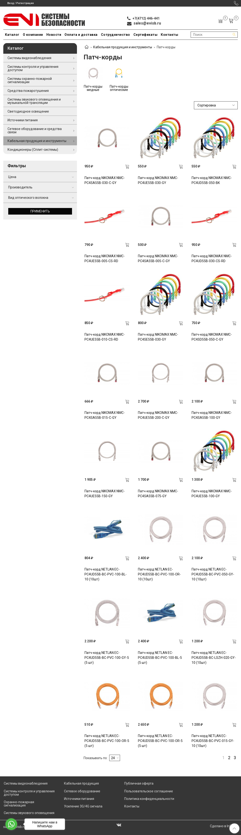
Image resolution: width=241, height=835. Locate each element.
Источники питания (23, 120)
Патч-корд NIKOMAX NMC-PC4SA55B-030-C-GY (104, 180)
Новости (53, 35)
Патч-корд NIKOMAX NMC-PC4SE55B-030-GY (158, 337)
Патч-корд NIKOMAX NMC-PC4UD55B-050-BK (212, 180)
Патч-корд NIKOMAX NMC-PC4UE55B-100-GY (212, 493)
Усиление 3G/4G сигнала (83, 806)
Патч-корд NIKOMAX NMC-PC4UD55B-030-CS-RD (212, 258)
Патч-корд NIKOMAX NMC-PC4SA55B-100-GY (212, 415)
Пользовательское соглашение (148, 791)
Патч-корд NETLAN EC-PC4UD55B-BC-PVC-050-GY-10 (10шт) (213, 574)
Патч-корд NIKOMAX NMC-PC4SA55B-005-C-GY (158, 258)
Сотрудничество (115, 35)
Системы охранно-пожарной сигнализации (30, 80)
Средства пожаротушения (28, 91)
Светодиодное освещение (28, 111)
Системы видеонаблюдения (29, 58)
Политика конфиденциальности (149, 799)
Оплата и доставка (81, 35)
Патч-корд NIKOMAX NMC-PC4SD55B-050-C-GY (212, 337)
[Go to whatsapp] (11, 824)
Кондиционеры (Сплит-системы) (33, 149)
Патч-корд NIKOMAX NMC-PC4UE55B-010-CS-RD (104, 337)
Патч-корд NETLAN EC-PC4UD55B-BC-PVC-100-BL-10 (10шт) (105, 574)
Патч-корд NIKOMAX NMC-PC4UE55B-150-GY (104, 493)
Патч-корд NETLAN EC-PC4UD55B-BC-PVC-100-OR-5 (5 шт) (106, 741)
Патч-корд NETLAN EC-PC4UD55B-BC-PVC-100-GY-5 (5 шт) (106, 657)
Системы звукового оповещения (29, 813)
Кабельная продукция (81, 783)
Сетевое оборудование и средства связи (35, 130)
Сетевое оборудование (82, 791)
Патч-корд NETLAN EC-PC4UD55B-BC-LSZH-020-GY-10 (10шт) (214, 657)
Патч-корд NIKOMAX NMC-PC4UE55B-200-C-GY (158, 415)
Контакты (169, 35)
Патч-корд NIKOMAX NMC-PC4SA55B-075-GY (158, 493)
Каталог (12, 35)
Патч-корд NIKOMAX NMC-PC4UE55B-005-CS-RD (104, 258)
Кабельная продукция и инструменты (122, 47)
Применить (40, 211)
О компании (33, 35)
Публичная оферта (138, 783)
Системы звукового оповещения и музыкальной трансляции (34, 101)
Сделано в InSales (224, 826)
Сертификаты (145, 35)
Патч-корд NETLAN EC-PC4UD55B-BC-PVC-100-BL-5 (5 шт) (160, 657)
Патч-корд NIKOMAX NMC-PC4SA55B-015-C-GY (104, 415)
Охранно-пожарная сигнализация (19, 803)
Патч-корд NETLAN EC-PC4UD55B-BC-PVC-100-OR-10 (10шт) (159, 574)
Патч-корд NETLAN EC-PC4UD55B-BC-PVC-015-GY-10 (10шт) (213, 741)
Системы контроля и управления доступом (33, 68)
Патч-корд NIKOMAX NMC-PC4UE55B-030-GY (158, 180)
